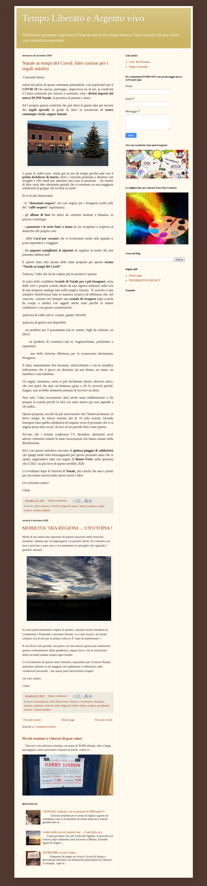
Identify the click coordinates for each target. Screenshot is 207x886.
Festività (48, 705)
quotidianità (103, 705)
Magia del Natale (69, 506)
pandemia (92, 506)
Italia (57, 705)
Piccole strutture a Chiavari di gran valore (52, 738)
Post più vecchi (103, 719)
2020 (36, 506)
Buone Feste (62, 701)
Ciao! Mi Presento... (140, 61)
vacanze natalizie (42, 510)
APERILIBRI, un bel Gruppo (59, 852)
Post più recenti (32, 719)
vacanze (28, 709)
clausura (74, 701)
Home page (67, 719)
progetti (92, 705)
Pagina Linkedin (138, 66)
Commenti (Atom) (45, 726)
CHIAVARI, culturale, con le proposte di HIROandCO (73, 811)
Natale (82, 506)
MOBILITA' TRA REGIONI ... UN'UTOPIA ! (67, 528)
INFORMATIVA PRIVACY (145, 280)
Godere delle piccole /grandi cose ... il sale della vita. (73, 832)
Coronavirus (85, 701)
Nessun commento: (58, 500)
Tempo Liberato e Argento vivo (83, 18)
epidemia (38, 705)
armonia (45, 506)
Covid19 (54, 506)
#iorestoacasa (41, 701)
